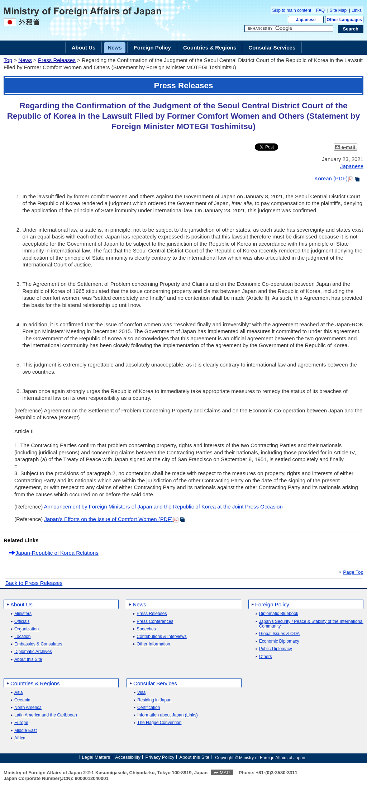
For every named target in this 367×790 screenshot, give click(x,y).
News (25, 60)
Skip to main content (291, 10)
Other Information (153, 644)
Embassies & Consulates (38, 644)
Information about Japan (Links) (167, 715)
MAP (225, 772)
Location (22, 636)
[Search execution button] (351, 29)
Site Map (338, 10)
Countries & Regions (35, 683)
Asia (18, 692)
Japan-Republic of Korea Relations (57, 553)
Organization (26, 629)
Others (265, 656)
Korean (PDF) (331, 178)
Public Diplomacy (275, 649)
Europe (21, 722)
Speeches (146, 629)
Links (357, 10)
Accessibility (127, 757)
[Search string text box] (288, 28)
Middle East (25, 730)
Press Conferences (155, 621)
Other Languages (344, 19)
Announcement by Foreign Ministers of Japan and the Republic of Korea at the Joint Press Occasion (163, 506)
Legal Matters (96, 757)
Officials (21, 621)
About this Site (28, 659)
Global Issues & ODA (279, 633)
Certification (148, 707)
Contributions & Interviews (161, 636)
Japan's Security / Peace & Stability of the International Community (311, 624)
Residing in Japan (154, 700)
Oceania (22, 700)
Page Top (353, 572)
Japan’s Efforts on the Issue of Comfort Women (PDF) (108, 519)
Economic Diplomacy (279, 641)
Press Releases (57, 60)
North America (28, 707)
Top (8, 60)
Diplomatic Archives (33, 651)
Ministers (23, 613)
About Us (21, 604)
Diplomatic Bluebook (278, 613)
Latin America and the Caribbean (45, 715)
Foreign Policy (272, 604)
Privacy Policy (160, 757)
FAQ (320, 10)
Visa (141, 692)
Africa (19, 738)
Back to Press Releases (33, 583)
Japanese (306, 19)
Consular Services (155, 683)
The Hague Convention (159, 722)
